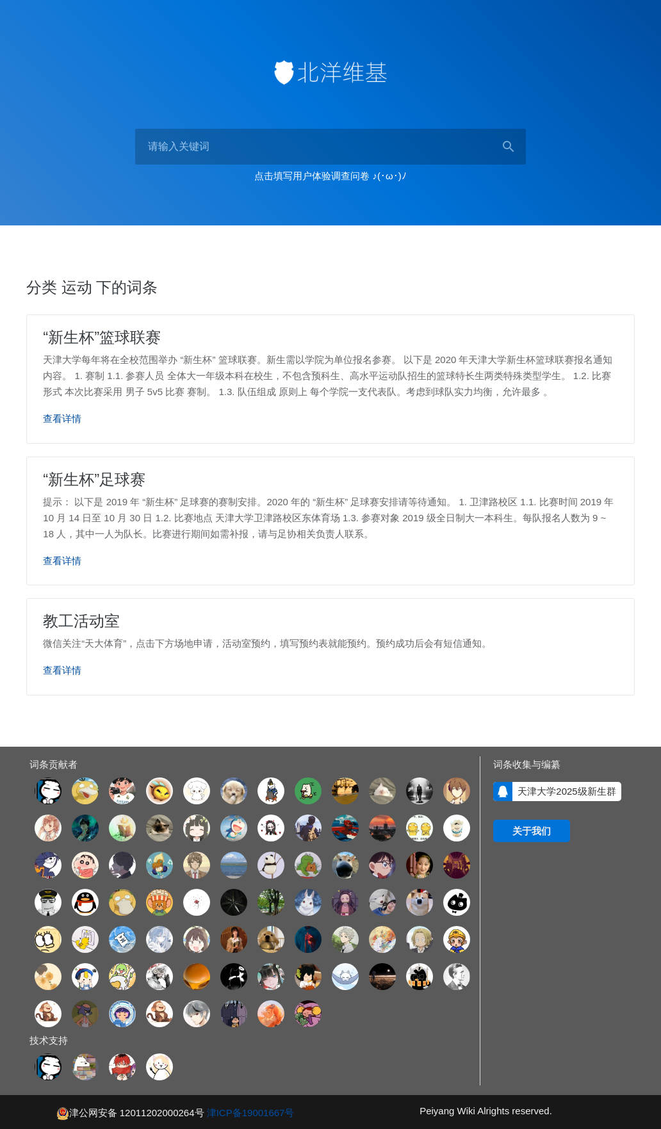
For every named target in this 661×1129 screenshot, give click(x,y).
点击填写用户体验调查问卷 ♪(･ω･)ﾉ (330, 175)
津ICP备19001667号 (251, 1111)
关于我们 (531, 830)
